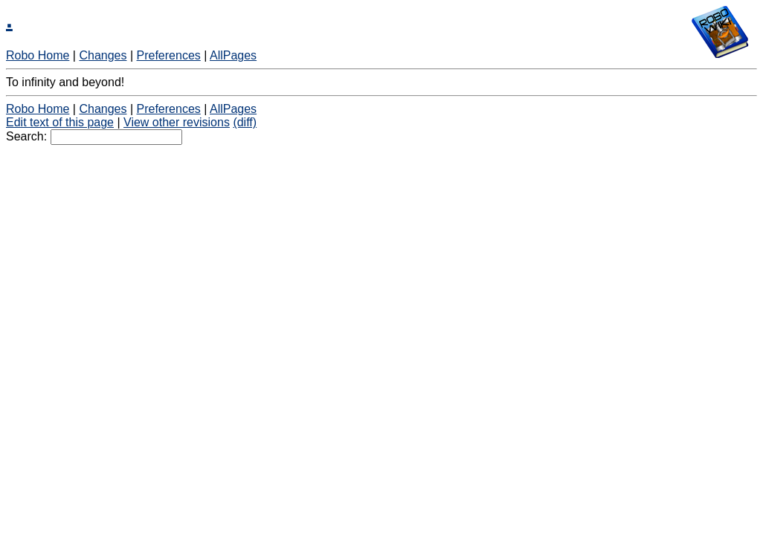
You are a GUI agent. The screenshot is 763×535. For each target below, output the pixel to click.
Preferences (169, 55)
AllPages (233, 55)
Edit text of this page (60, 122)
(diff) (245, 122)
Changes (102, 55)
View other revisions (176, 122)
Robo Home (37, 55)
